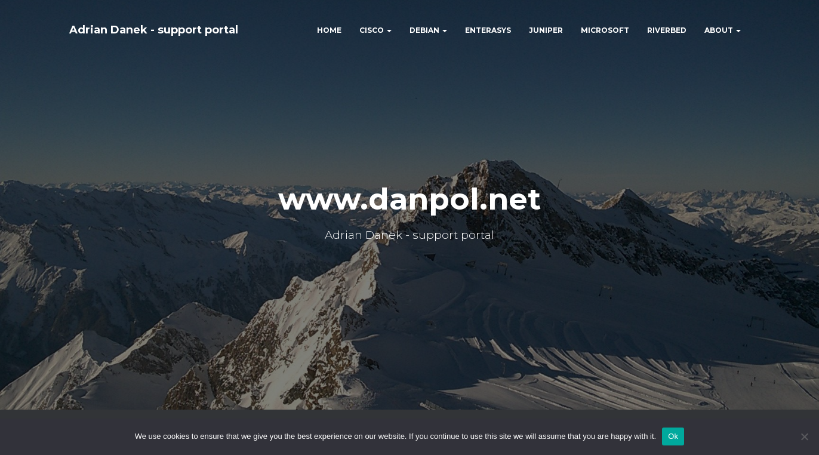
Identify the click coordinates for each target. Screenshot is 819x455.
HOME (329, 30)
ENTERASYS (488, 30)
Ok (673, 436)
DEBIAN (428, 30)
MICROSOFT (605, 30)
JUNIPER (546, 30)
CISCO (375, 30)
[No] (804, 436)
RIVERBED (666, 30)
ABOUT (722, 30)
